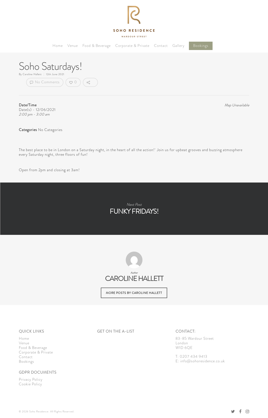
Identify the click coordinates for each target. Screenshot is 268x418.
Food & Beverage (96, 45)
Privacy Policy (30, 379)
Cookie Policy (30, 384)
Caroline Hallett (32, 74)
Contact (161, 45)
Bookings (200, 45)
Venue (72, 45)
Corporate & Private (132, 45)
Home (58, 45)
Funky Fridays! (134, 209)
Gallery (178, 45)
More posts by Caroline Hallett (134, 293)
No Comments (45, 82)
